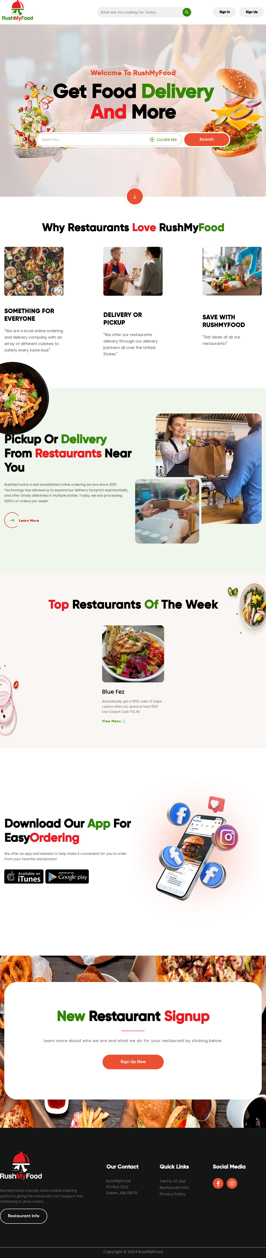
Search (206, 139)
